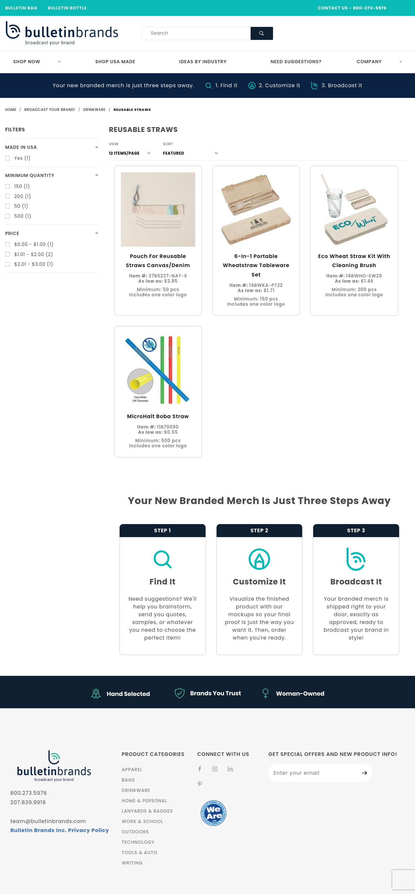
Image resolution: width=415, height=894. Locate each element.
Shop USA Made (115, 61)
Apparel (132, 769)
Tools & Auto (139, 852)
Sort (168, 144)
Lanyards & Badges (147, 811)
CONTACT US (333, 8)
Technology (138, 842)
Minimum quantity (29, 175)
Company (379, 61)
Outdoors (135, 832)
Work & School (142, 821)
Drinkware (136, 790)
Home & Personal (144, 800)
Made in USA (21, 147)
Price (12, 233)
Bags (128, 780)
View (114, 144)
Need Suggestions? (296, 61)
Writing (132, 863)
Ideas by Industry (203, 61)
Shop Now (37, 61)
